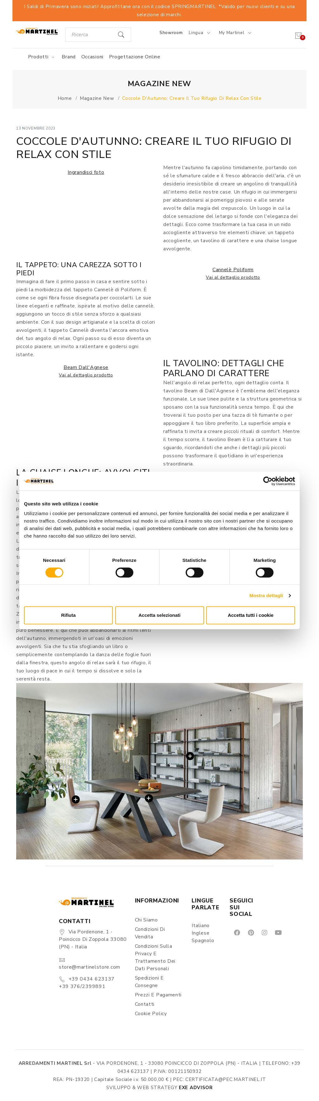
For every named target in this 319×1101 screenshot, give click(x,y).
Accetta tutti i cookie (251, 615)
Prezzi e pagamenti (158, 994)
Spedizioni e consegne (149, 982)
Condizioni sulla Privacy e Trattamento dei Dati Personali (155, 957)
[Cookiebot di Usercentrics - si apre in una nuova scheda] (267, 481)
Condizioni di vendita (150, 933)
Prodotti (42, 56)
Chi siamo (146, 920)
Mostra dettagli (266, 595)
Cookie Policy (151, 1013)
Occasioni (92, 56)
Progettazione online (134, 56)
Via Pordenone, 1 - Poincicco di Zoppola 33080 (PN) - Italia (93, 939)
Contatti (145, 1004)
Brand (69, 56)
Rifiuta (68, 615)
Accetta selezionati (159, 615)
